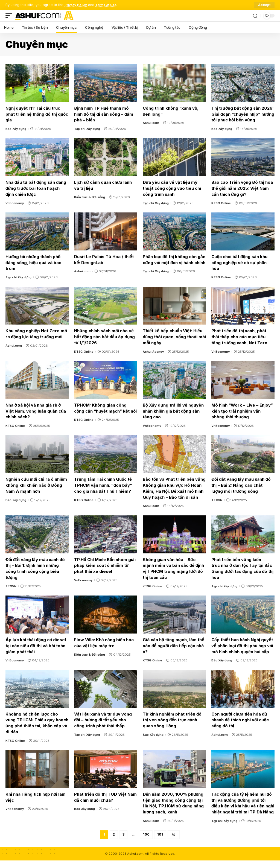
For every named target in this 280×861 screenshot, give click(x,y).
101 (160, 835)
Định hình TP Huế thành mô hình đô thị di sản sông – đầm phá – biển (103, 114)
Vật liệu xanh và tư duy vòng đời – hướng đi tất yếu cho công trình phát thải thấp (103, 720)
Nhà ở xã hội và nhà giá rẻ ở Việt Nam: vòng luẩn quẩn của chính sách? (35, 411)
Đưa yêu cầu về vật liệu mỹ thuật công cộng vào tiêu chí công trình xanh (172, 188)
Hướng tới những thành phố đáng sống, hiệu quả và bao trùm (33, 262)
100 (146, 835)
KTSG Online (221, 203)
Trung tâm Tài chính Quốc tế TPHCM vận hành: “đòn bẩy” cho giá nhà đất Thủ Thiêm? (103, 485)
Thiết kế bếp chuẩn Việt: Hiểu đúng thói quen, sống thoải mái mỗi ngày (174, 336)
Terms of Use (110, 5)
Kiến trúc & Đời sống (89, 197)
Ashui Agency (153, 352)
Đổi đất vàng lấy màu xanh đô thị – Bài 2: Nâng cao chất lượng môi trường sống (241, 485)
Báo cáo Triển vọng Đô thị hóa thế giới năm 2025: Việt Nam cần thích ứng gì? (242, 188)
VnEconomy (14, 203)
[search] (255, 15)
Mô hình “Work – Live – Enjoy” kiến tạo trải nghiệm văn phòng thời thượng (242, 411)
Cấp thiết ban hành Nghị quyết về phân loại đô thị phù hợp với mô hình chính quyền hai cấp (242, 645)
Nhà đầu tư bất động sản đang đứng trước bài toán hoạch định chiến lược (35, 188)
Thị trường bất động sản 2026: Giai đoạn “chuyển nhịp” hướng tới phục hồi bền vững (242, 114)
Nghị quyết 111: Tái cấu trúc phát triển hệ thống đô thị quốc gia (36, 114)
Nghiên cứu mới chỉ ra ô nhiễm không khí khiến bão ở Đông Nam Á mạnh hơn (36, 485)
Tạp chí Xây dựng (87, 129)
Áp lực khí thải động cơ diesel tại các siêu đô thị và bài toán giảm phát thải (35, 645)
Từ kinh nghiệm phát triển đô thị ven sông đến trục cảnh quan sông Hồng (172, 720)
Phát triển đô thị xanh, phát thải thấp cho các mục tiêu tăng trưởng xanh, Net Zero (239, 336)
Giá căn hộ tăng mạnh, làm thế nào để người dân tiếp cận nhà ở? (173, 645)
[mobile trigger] (10, 15)
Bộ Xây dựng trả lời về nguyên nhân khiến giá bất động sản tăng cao (173, 411)
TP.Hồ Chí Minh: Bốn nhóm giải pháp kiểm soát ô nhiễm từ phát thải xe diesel (105, 565)
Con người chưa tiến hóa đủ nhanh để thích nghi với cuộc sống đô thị (240, 720)
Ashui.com (151, 123)
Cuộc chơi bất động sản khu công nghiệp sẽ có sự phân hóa (239, 262)
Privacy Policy (77, 5)
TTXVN (216, 500)
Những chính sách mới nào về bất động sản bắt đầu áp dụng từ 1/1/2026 (104, 336)
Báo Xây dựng (15, 129)
